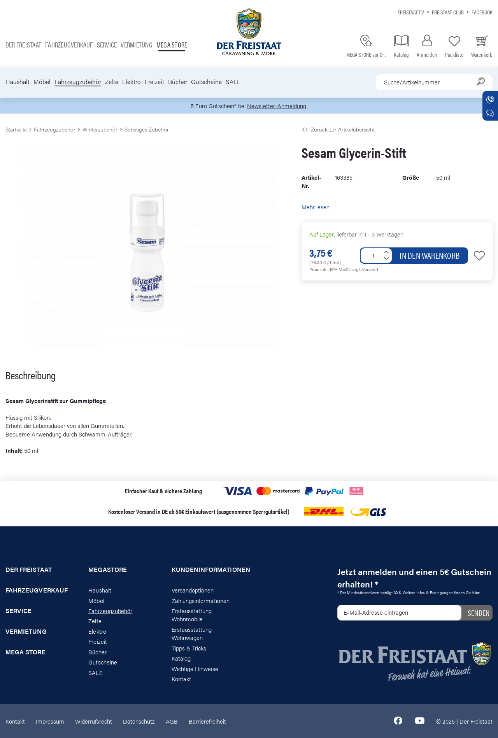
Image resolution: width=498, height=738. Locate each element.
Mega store (171, 44)
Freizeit (154, 81)
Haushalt (17, 81)
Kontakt (181, 679)
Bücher (177, 81)
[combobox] (434, 82)
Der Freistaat (23, 44)
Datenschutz (139, 721)
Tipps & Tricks (189, 648)
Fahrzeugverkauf (69, 44)
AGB (172, 721)
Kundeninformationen (208, 569)
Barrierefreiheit (207, 721)
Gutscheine (206, 81)
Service (107, 44)
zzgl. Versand (365, 269)
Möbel (42, 81)
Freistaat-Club (448, 12)
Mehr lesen (316, 207)
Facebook (482, 12)
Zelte (111, 81)
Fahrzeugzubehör (77, 81)
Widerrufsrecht (93, 721)
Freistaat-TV (411, 12)
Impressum (50, 721)
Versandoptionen (193, 590)
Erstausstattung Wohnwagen (192, 633)
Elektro (131, 81)
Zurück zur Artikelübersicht (338, 129)
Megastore (107, 569)
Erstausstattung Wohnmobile (192, 615)
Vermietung (136, 44)
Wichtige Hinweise (195, 668)
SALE (233, 81)
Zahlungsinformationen (201, 600)
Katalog (181, 658)
